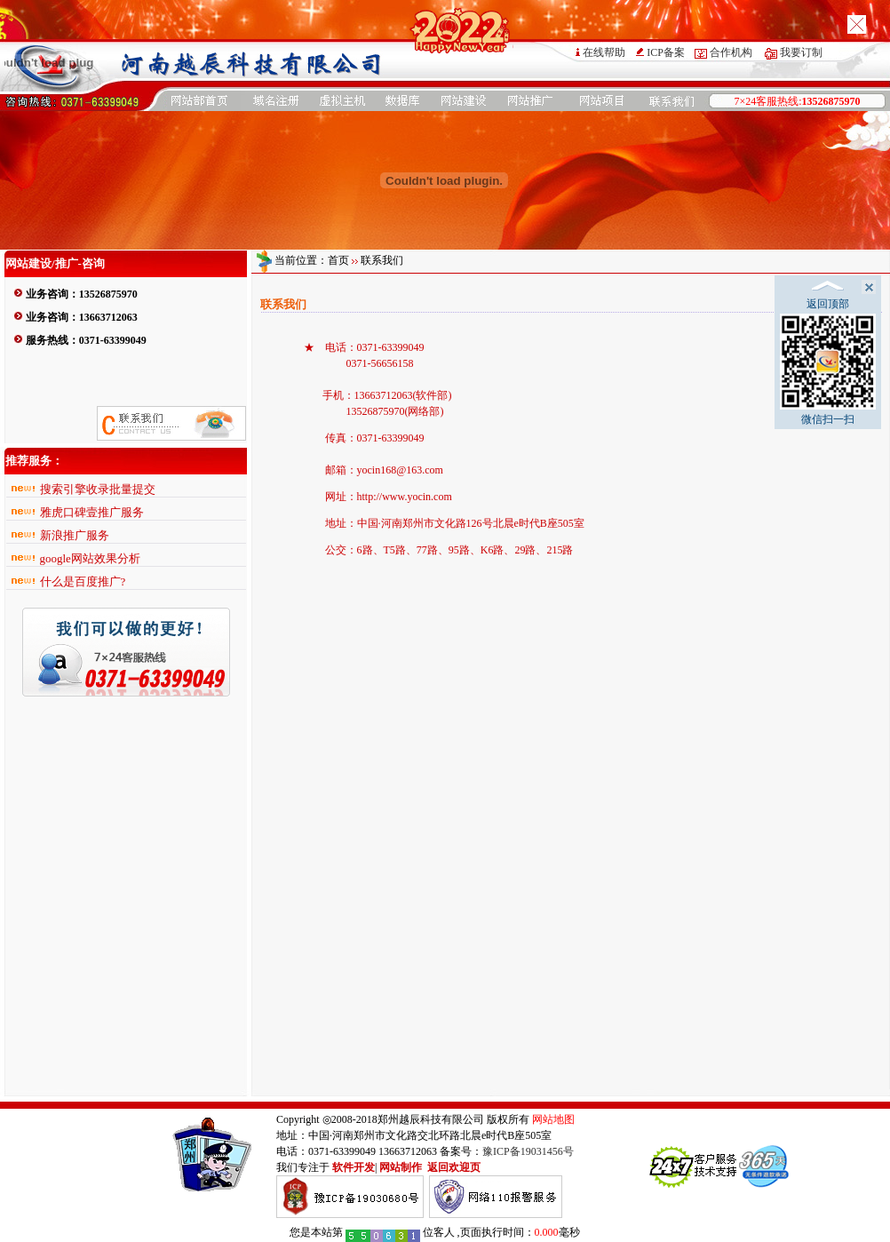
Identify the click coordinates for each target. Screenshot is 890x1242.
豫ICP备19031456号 (528, 1151)
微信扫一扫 (828, 370)
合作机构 (731, 52)
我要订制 (801, 52)
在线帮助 (604, 52)
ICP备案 (666, 52)
